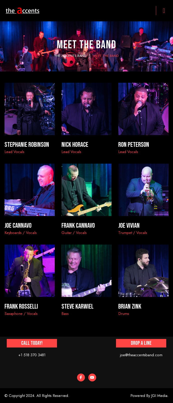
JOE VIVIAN (129, 226)
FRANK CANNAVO (78, 226)
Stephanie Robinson (27, 145)
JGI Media (159, 395)
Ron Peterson (133, 145)
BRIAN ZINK (129, 307)
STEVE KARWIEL (77, 307)
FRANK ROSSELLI (21, 307)
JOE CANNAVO (18, 226)
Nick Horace (74, 145)
